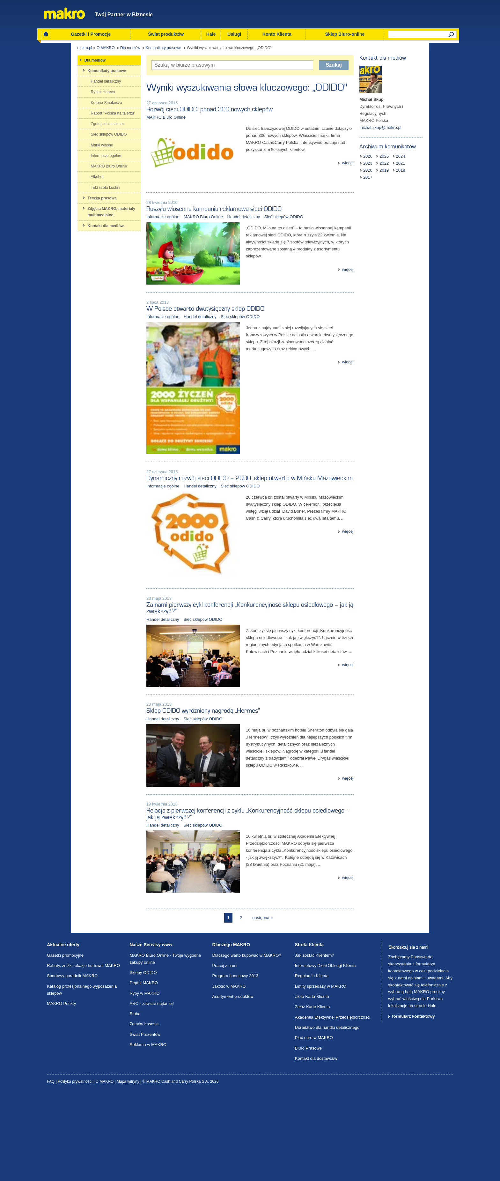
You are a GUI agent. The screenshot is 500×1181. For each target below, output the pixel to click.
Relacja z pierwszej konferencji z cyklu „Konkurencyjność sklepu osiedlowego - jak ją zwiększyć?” (236, 891)
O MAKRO (75, 49)
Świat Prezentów (144, 1122)
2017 (402, 164)
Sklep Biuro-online (345, 34)
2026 (386, 150)
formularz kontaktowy (413, 1104)
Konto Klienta (276, 34)
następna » (262, 1006)
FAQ (51, 1170)
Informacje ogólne (144, 229)
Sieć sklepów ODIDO (265, 229)
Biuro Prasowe (308, 1136)
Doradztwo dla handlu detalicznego (327, 1115)
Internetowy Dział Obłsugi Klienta (325, 1053)
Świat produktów (166, 34)
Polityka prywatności (75, 1170)
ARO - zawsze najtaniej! (151, 1091)
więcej (366, 156)
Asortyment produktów (233, 1084)
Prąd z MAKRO (143, 1071)
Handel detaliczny (225, 229)
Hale (211, 34)
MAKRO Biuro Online (147, 118)
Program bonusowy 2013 (235, 1064)
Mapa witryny (128, 1170)
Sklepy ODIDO (143, 1060)
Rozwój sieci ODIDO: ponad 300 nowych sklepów (191, 110)
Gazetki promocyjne (65, 1043)
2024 (418, 150)
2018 (386, 164)
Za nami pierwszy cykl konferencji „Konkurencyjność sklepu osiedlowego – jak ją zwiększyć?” (247, 666)
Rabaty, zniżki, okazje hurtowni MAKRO (83, 1053)
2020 (418, 157)
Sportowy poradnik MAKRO (72, 1064)
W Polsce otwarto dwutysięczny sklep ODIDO (187, 331)
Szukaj (349, 66)
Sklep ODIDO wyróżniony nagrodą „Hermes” (185, 777)
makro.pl (54, 49)
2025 (402, 150)
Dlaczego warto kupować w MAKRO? (246, 1043)
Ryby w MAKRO (144, 1081)
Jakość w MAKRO (229, 1074)
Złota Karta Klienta (312, 1084)
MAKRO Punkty (61, 1091)
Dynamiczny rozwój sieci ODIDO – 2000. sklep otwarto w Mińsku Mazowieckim (231, 524)
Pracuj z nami (225, 1053)
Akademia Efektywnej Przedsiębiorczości (332, 1105)
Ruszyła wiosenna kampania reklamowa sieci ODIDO (195, 221)
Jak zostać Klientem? (314, 1043)
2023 (435, 150)
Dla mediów (100, 49)
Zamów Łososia (143, 1112)
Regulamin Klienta (312, 1064)
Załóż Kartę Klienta (312, 1095)
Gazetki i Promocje (91, 34)
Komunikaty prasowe (133, 49)
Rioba (134, 1102)
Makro (64, 13)
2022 (386, 157)
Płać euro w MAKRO (314, 1126)
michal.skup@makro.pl (399, 121)
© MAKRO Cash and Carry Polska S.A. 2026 (181, 1170)
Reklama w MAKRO (147, 1133)
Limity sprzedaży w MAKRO (320, 1074)
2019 (435, 157)
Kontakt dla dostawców (316, 1146)
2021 (402, 157)
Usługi (234, 34)
